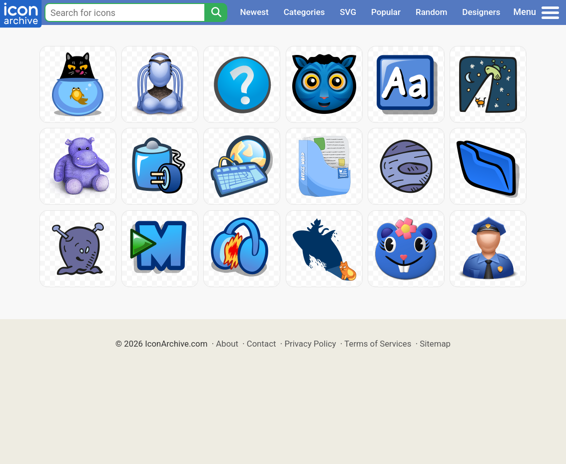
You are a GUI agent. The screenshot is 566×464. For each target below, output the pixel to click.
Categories (304, 12)
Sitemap (435, 344)
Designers (481, 12)
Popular (386, 12)
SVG (348, 12)
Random (431, 12)
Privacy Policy (310, 344)
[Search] (215, 12)
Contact (261, 344)
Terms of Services (377, 344)
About (227, 344)
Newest (254, 12)
